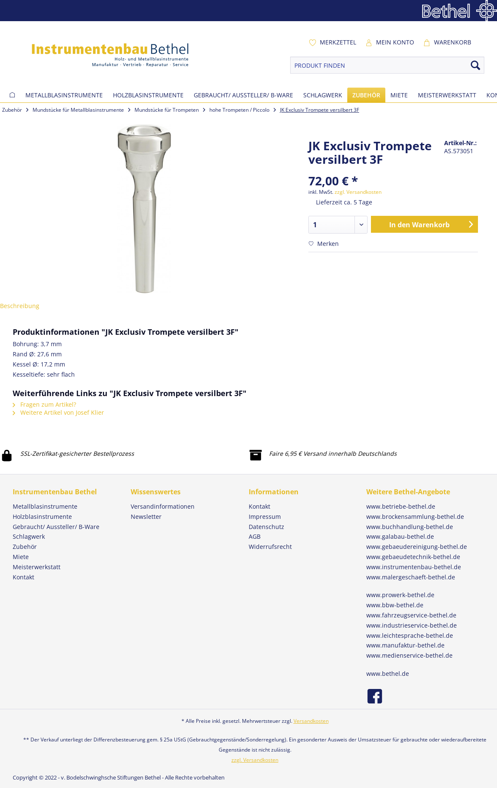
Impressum (265, 516)
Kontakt (259, 506)
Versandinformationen (163, 506)
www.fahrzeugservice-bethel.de (411, 615)
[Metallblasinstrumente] (64, 95)
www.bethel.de (387, 674)
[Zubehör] (366, 95)
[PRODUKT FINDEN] (387, 65)
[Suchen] (475, 65)
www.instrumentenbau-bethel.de (413, 567)
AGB (255, 536)
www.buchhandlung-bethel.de (409, 527)
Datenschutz (266, 527)
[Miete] (399, 95)
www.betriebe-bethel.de (400, 506)
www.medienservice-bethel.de (409, 655)
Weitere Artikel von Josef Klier (58, 412)
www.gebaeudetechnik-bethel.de (413, 557)
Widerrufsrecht (270, 547)
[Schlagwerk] (322, 95)
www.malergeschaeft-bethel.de (410, 577)
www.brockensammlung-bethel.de (415, 516)
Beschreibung (19, 306)
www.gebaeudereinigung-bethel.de (416, 547)
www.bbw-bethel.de (394, 605)
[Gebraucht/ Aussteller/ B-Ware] (243, 95)
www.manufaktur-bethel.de (405, 645)
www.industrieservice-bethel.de (411, 625)
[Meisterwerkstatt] (447, 95)
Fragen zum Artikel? (44, 404)
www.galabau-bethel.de (400, 536)
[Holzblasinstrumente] (148, 95)
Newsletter (146, 516)
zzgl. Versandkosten (358, 192)
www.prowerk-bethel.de (400, 595)
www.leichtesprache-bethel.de (409, 635)
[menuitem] (332, 42)
